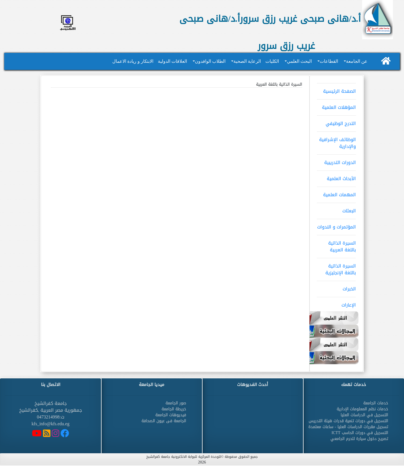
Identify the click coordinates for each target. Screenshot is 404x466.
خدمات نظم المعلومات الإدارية (362, 409)
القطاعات (329, 61)
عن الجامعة (357, 61)
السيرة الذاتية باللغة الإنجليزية (336, 267)
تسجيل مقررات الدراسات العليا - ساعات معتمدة (348, 427)
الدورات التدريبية (336, 160)
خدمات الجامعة (375, 403)
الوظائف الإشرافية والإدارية (336, 141)
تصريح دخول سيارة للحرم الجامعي (359, 439)
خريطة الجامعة (174, 409)
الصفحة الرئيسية (336, 89)
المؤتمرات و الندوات (336, 225)
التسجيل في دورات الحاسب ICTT (360, 433)
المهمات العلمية (336, 193)
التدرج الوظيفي (336, 121)
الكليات (272, 61)
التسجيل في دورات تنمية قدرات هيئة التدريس (348, 421)
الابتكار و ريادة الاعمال (132, 61)
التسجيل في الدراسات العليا (364, 415)
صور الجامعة (176, 403)
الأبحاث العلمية (336, 177)
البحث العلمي (299, 61)
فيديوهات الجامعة (170, 415)
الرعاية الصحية (247, 61)
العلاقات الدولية (172, 61)
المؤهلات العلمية (336, 105)
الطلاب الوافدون (210, 61)
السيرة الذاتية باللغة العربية (336, 244)
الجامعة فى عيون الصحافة (163, 421)
